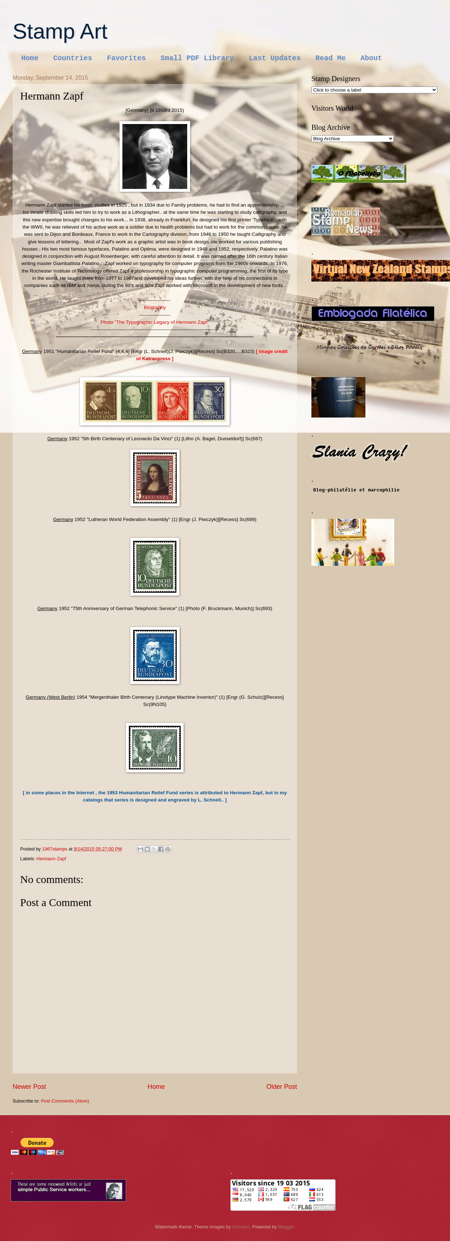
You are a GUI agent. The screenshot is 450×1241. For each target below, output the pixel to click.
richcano (241, 1226)
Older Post (281, 1086)
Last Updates (275, 58)
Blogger (286, 1226)
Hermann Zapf (51, 858)
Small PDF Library (197, 58)
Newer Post (29, 1086)
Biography (155, 307)
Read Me (330, 58)
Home (30, 58)
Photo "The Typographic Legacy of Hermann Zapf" (154, 322)
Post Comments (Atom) (65, 1101)
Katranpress (157, 358)
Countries (72, 58)
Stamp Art (60, 31)
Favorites (126, 58)
